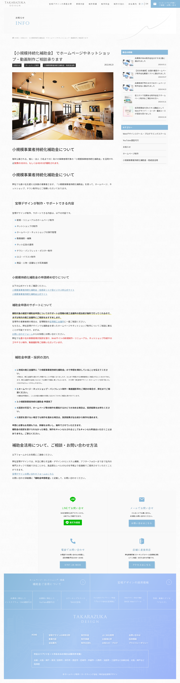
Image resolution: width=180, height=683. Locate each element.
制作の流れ (119, 3)
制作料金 (105, 3)
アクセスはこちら (142, 564)
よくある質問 (108, 635)
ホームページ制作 (32, 65)
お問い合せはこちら (141, 523)
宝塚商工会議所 (57, 321)
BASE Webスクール (133, 599)
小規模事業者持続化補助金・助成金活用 (59, 65)
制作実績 (93, 3)
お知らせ (16, 65)
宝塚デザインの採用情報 (133, 582)
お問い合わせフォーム (22, 334)
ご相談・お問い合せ (169, 4)
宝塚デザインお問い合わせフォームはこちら (33, 473)
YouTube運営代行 (131, 140)
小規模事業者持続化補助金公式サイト (29, 294)
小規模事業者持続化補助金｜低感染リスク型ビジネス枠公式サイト (43, 289)
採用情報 (133, 639)
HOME (34, 634)
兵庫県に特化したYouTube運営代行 (47, 600)
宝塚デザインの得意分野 (60, 3)
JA (142, 4)
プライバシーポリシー (138, 642)
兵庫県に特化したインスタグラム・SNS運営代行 (18, 600)
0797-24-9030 (73, 564)
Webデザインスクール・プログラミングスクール (144, 133)
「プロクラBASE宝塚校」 (104, 599)
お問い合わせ (135, 635)
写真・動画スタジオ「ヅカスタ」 (162, 600)
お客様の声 (107, 639)
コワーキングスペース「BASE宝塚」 (75, 600)
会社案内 (132, 3)
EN (147, 4)
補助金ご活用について (47, 582)
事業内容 (80, 3)
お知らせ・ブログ (110, 642)
